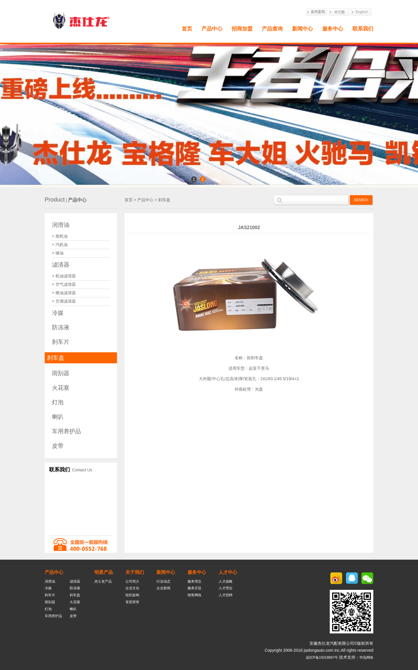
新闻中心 (302, 29)
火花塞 (60, 388)
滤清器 (60, 264)
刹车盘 (55, 358)
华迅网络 (366, 657)
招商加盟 (242, 29)
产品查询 (272, 29)
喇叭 (58, 417)
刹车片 (60, 342)
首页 (187, 29)
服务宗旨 (194, 588)
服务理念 (194, 581)
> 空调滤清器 (64, 301)
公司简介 (132, 581)
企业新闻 (163, 588)
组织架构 (132, 595)
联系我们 (362, 29)
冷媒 (58, 313)
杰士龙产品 (103, 581)
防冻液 (60, 327)
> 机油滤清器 (64, 276)
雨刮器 (60, 373)
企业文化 (132, 588)
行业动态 (163, 581)
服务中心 (332, 29)
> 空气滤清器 (64, 284)
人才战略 (226, 581)
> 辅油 (58, 253)
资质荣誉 (132, 602)
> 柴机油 (60, 236)
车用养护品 (66, 431)
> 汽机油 (60, 244)
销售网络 (194, 595)
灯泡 (58, 402)
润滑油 (60, 225)
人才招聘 (226, 595)
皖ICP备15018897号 (322, 657)
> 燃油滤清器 (64, 292)
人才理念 (226, 588)
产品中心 (211, 29)
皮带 (58, 446)
